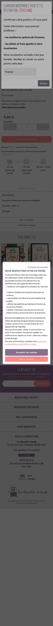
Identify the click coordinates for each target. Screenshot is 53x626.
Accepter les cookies (26, 352)
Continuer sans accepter (38, 267)
